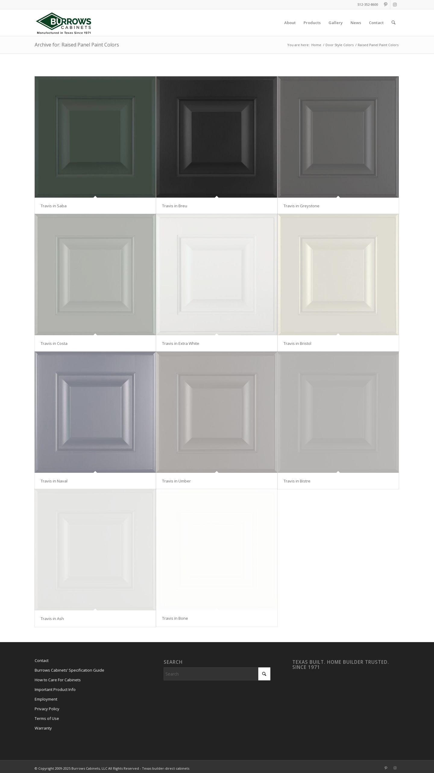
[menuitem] (290, 22)
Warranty (43, 728)
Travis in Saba (54, 205)
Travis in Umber (176, 481)
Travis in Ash (52, 618)
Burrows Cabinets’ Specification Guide (69, 670)
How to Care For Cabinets (58, 679)
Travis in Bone (175, 618)
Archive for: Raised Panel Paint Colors (77, 44)
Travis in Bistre (297, 481)
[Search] (393, 22)
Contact (42, 660)
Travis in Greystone (301, 205)
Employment (46, 699)
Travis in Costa (54, 343)
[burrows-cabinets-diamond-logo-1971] (64, 22)
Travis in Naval (54, 481)
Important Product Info (55, 689)
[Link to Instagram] (394, 4)
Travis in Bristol (297, 343)
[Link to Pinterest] (385, 4)
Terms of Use (47, 718)
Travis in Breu (174, 205)
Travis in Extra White (180, 343)
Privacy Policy (47, 708)
